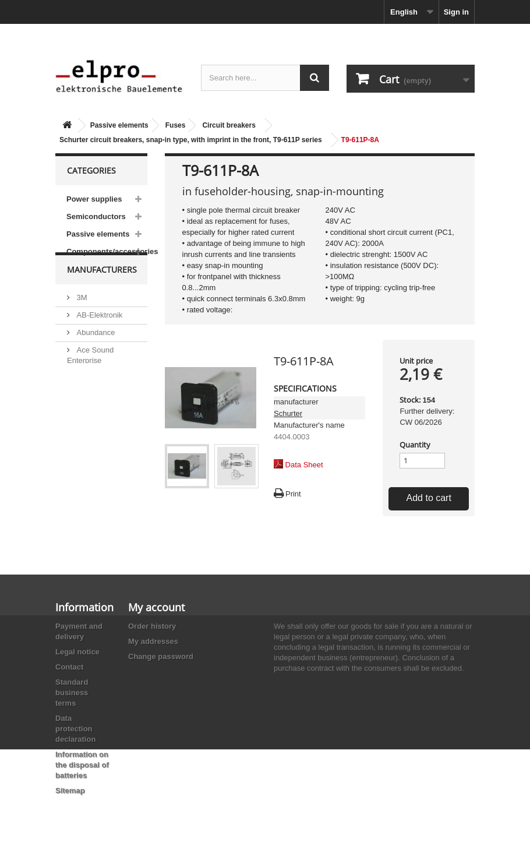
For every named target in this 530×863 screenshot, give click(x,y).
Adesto (87, 415)
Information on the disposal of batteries (82, 765)
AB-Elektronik (98, 335)
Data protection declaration (75, 729)
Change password (160, 656)
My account (156, 607)
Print (293, 493)
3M (81, 318)
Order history (152, 626)
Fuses (175, 125)
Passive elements (119, 125)
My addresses (153, 641)
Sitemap (70, 790)
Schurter (288, 413)
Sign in (456, 12)
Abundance (95, 352)
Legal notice (77, 651)
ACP (83, 398)
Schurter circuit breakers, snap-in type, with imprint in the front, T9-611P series (190, 140)
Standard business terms (71, 692)
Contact (69, 667)
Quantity (415, 444)
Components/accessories (106, 251)
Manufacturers (102, 294)
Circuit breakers (228, 125)
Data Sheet (304, 464)
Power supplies (94, 199)
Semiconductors (96, 216)
